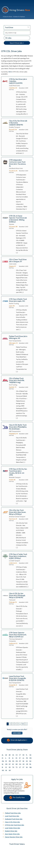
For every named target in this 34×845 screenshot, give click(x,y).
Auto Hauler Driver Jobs (12, 834)
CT (20, 755)
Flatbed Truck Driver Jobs (13, 813)
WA (30, 767)
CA (13, 755)
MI (6, 761)
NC (13, 764)
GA (30, 755)
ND (17, 764)
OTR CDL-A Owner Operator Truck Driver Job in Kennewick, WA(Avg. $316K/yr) (18, 219)
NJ (2, 764)
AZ (6, 755)
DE (23, 755)
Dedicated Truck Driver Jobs (13, 819)
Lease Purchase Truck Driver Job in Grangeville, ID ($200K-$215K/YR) (17, 678)
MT (20, 761)
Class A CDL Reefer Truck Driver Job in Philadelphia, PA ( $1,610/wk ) (18, 427)
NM (6, 764)
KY (20, 758)
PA (30, 764)
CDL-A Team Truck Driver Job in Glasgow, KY (18, 260)
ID (2, 758)
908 (22, 724)
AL (2, 755)
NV (27, 761)
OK (23, 764)
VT (23, 767)
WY (10, 770)
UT (20, 767)
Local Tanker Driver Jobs (12, 828)
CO (17, 755)
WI (6, 770)
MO (17, 761)
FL (26, 755)
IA (12, 758)
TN (13, 767)
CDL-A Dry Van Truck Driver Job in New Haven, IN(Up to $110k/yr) (17, 512)
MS (13, 761)
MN (10, 761)
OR (27, 764)
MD (30, 758)
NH (30, 761)
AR (9, 755)
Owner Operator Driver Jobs (13, 837)
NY (10, 764)
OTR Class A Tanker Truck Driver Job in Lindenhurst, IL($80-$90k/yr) (18, 556)
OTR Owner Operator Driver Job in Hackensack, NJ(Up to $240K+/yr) (18, 635)
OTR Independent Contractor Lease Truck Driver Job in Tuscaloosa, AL (17, 163)
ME (27, 758)
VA (27, 767)
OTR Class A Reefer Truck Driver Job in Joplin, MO (18, 300)
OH (20, 764)
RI (2, 767)
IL (5, 758)
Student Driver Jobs (11, 831)
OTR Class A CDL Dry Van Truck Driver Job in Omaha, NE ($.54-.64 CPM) (18, 472)
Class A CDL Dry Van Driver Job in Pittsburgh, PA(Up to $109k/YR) (17, 595)
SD (10, 767)
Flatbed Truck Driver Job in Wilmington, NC (18, 337)
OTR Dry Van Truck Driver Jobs (14, 825)
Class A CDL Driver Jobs (12, 822)
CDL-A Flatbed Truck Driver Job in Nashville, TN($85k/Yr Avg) (16, 380)
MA (3, 761)
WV (3, 770)
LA (23, 758)
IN (9, 758)
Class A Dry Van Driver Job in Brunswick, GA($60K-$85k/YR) (18, 123)
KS (16, 758)
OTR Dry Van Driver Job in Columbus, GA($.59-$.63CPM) (18, 81)
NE (23, 761)
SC (6, 767)
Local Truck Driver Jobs (12, 816)
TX (16, 767)
